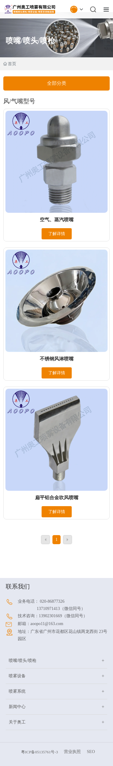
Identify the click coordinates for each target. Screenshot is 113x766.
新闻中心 (17, 706)
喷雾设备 (17, 676)
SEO (91, 751)
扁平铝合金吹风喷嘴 (56, 497)
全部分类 (56, 83)
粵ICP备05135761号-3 (39, 752)
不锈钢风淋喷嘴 (57, 358)
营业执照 (72, 751)
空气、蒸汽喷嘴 (57, 219)
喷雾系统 (17, 691)
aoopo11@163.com (46, 623)
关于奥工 (17, 722)
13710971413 (48, 608)
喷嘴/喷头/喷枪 (22, 660)
